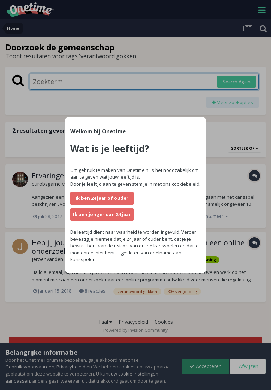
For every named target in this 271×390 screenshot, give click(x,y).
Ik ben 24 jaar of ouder (102, 198)
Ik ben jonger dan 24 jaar (102, 214)
